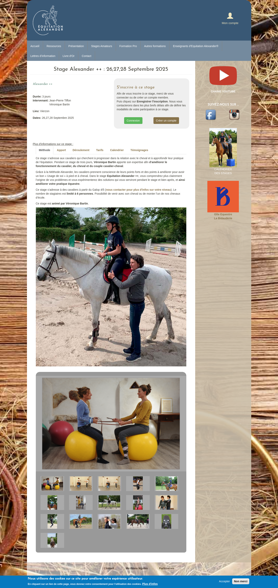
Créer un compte (166, 120)
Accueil (34, 46)
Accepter (224, 581)
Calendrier (117, 150)
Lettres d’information (42, 56)
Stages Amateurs (101, 46)
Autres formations (155, 46)
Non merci (240, 581)
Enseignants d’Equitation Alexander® (195, 46)
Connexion (133, 120)
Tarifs (99, 150)
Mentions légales (137, 568)
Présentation (76, 46)
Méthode (44, 150)
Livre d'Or (68, 56)
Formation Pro (128, 46)
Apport (61, 150)
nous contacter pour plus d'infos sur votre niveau (138, 189)
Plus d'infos (150, 583)
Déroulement (81, 150)
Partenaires (166, 568)
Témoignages (139, 150)
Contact (86, 56)
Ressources (54, 46)
